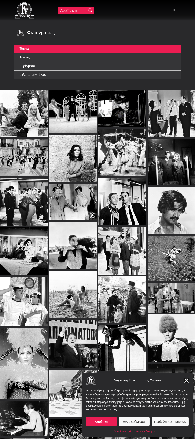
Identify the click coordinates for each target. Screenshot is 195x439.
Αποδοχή (101, 421)
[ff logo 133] (24, 4)
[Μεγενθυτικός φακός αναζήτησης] (90, 10)
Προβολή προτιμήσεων (170, 421)
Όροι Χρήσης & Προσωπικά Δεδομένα (135, 431)
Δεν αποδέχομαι (134, 421)
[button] (186, 380)
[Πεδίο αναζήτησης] (73, 10)
